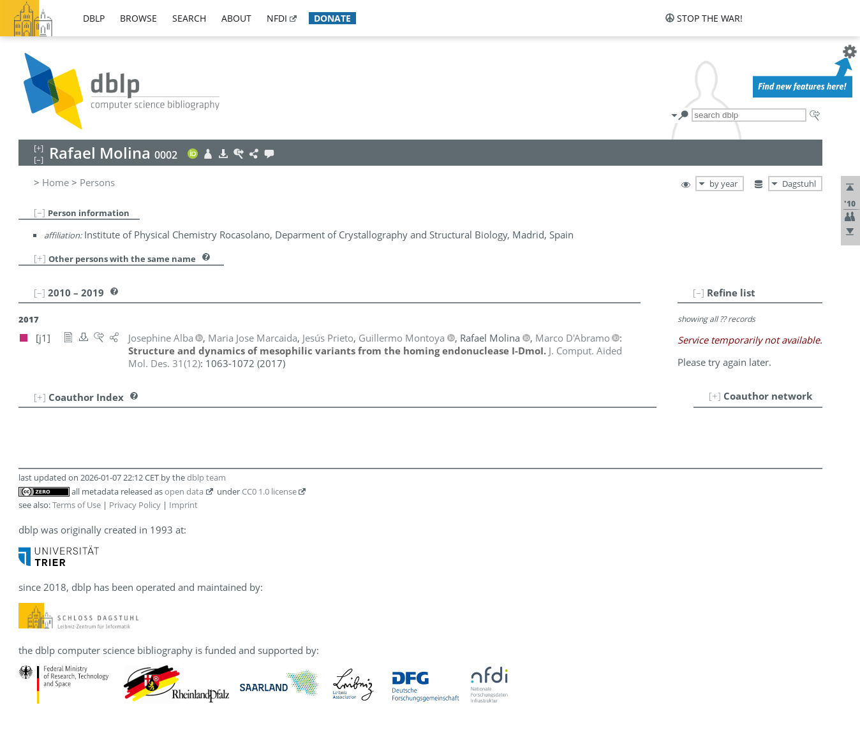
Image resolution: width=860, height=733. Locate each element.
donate (332, 18)
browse (138, 18)
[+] (40, 258)
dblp (94, 18)
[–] (39, 212)
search (189, 18)
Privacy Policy (135, 505)
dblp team (206, 477)
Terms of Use (76, 505)
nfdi (277, 18)
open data (184, 491)
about (236, 18)
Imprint (183, 505)
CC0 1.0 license (269, 491)
